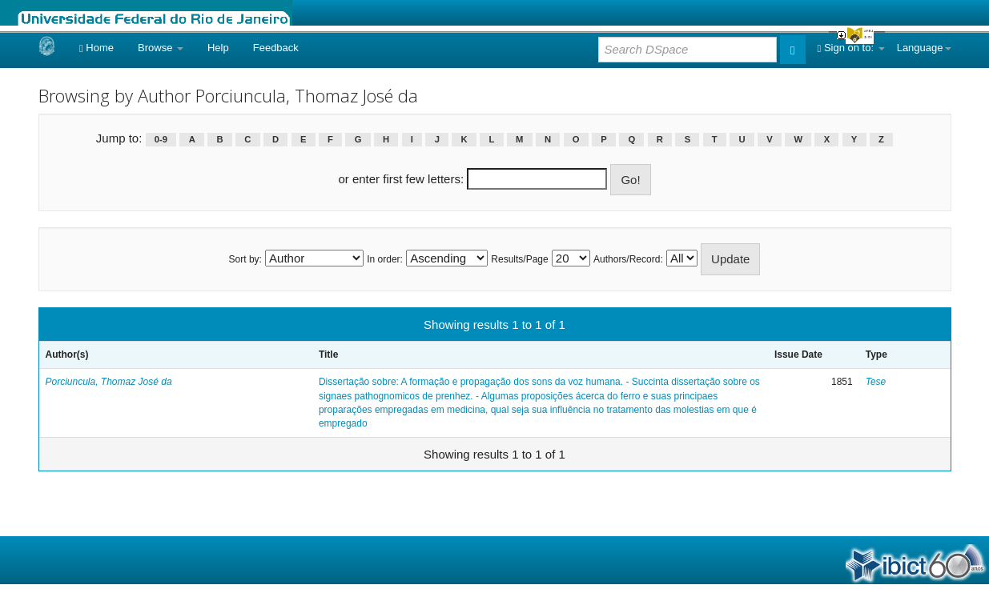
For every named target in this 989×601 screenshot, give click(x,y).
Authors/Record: (628, 259)
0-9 (161, 139)
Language (924, 48)
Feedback (276, 48)
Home (96, 48)
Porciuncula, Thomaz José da (109, 381)
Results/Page (519, 259)
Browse (160, 48)
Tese (876, 381)
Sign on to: (851, 48)
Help (218, 48)
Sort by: (245, 259)
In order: (385, 259)
